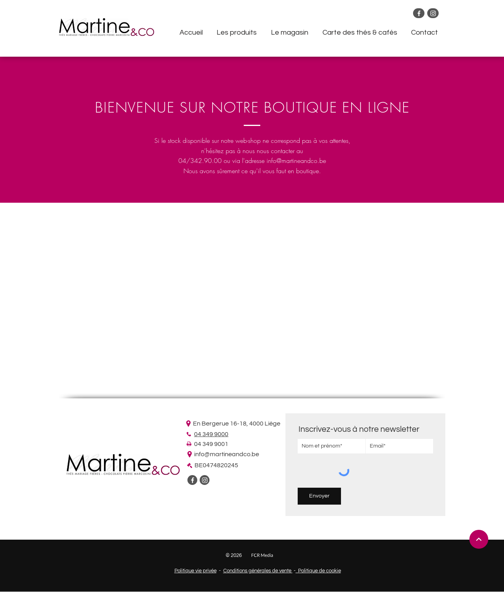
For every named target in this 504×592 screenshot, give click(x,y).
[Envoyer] (319, 496)
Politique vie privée (195, 571)
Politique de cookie (318, 571)
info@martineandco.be (296, 160)
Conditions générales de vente (258, 571)
